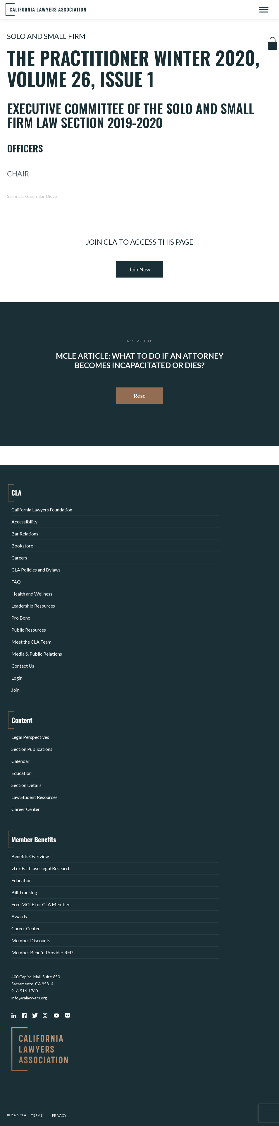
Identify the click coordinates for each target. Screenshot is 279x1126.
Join (15, 690)
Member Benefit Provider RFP (42, 952)
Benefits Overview (30, 856)
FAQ (16, 581)
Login (17, 678)
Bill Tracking (24, 892)
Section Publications (31, 749)
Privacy (59, 1115)
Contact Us (22, 666)
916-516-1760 (24, 990)
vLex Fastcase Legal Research (40, 868)
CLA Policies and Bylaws (36, 569)
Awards (19, 916)
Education (21, 773)
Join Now (139, 269)
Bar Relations (24, 533)
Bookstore (22, 545)
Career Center (25, 809)
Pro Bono (20, 617)
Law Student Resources (34, 797)
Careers (19, 557)
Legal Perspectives (30, 737)
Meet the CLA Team (31, 641)
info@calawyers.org (29, 997)
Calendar (20, 761)
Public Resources (28, 629)
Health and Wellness (31, 593)
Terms (37, 1115)
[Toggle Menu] (263, 9)
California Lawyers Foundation (41, 509)
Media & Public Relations (36, 653)
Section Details (26, 785)
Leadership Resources (33, 605)
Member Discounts (30, 940)
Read (140, 395)
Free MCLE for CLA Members (41, 904)
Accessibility (24, 521)
